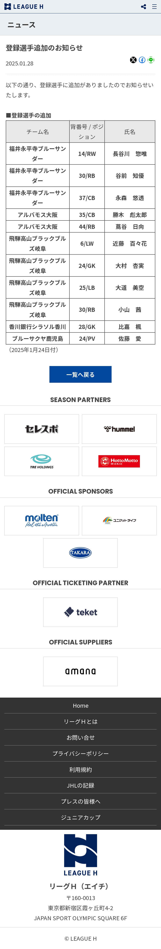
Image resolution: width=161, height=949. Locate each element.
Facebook (142, 62)
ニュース (21, 24)
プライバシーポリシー (80, 753)
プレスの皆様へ (81, 801)
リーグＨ (23, 6)
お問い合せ (80, 737)
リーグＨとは (80, 721)
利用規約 (80, 769)
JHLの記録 (80, 785)
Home (81, 705)
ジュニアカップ (80, 817)
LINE (151, 62)
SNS (143, 6)
